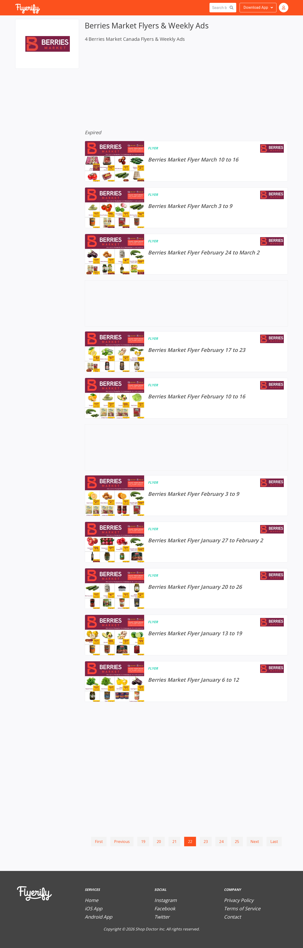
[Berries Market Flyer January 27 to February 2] (186, 542)
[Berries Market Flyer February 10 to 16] (186, 398)
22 (190, 841)
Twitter (161, 917)
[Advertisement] (47, 97)
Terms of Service (242, 908)
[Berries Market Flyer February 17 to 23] (186, 351)
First (99, 841)
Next (254, 841)
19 (143, 841)
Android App (98, 917)
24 (221, 841)
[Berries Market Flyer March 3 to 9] (186, 207)
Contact (232, 917)
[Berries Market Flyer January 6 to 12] (186, 681)
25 (237, 841)
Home (91, 900)
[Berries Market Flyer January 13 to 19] (186, 635)
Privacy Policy (239, 900)
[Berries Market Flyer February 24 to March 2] (186, 254)
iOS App (93, 908)
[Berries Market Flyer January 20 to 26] (186, 588)
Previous (122, 841)
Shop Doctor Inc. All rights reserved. (167, 929)
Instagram (165, 900)
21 (174, 841)
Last (274, 841)
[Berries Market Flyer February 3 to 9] (186, 495)
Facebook (164, 908)
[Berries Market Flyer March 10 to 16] (186, 161)
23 (206, 841)
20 (159, 841)
